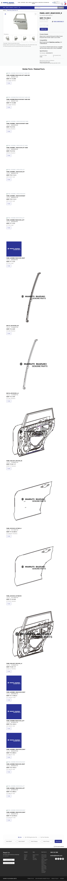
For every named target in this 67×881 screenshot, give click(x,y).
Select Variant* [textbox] (22, 841)
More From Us (35, 2)
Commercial (35, 859)
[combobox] (11, 841)
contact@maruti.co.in (58, 3)
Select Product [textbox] (46, 841)
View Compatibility (58, 21)
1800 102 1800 (56, 1)
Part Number (45, 837)
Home (19, 2)
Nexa (33, 857)
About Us (16, 7)
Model (7, 7)
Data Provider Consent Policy (42, 878)
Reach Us (25, 859)
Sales (27, 2)
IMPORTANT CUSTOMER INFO (43, 2)
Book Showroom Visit (8, 863)
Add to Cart (43, 29)
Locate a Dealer (9, 859)
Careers (25, 857)
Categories (11, 7)
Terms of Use (30, 878)
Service (30, 2)
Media (25, 858)
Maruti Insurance (44, 859)
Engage (33, 3)
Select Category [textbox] (34, 841)
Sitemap (62, 878)
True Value (34, 858)
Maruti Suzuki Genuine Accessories (43, 864)
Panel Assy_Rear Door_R (12, 10)
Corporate (23, 2)
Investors (25, 856)
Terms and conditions (59, 846)
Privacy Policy (54, 878)
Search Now (58, 841)
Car (20, 837)
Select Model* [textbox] (9, 841)
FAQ (19, 7)
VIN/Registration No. (31, 837)
